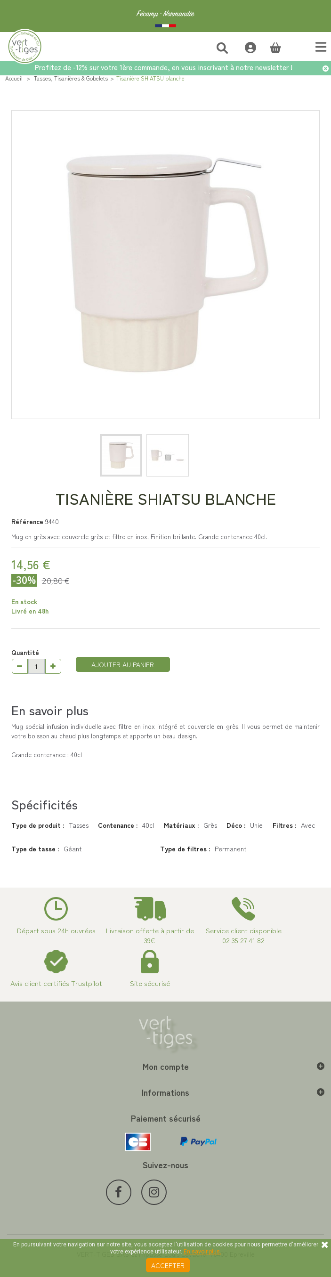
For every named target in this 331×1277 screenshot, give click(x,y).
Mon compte (166, 1066)
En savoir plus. (202, 1251)
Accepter (168, 1265)
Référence (27, 521)
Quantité (25, 652)
